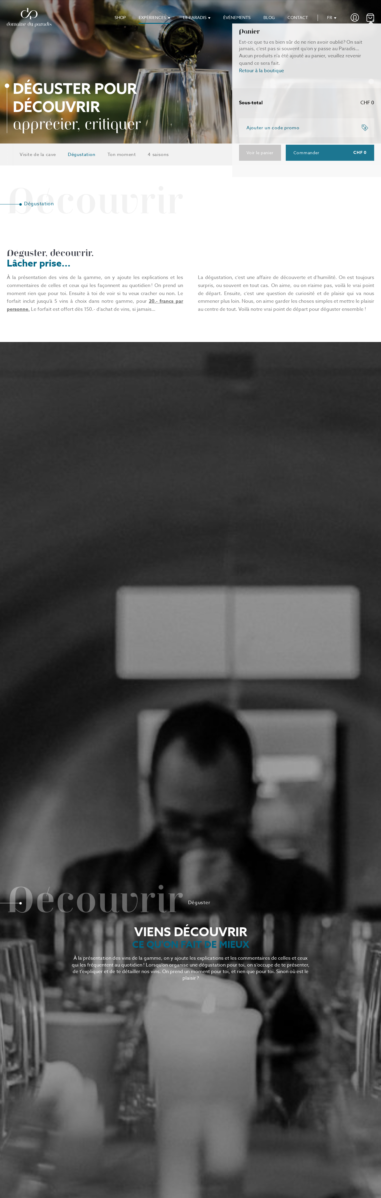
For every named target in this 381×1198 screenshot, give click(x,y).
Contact (298, 17)
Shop (120, 17)
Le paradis (195, 17)
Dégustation (82, 154)
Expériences (152, 17)
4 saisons (158, 154)
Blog (269, 17)
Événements (237, 17)
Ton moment (121, 154)
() (370, 17)
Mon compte (355, 17)
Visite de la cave (38, 154)
